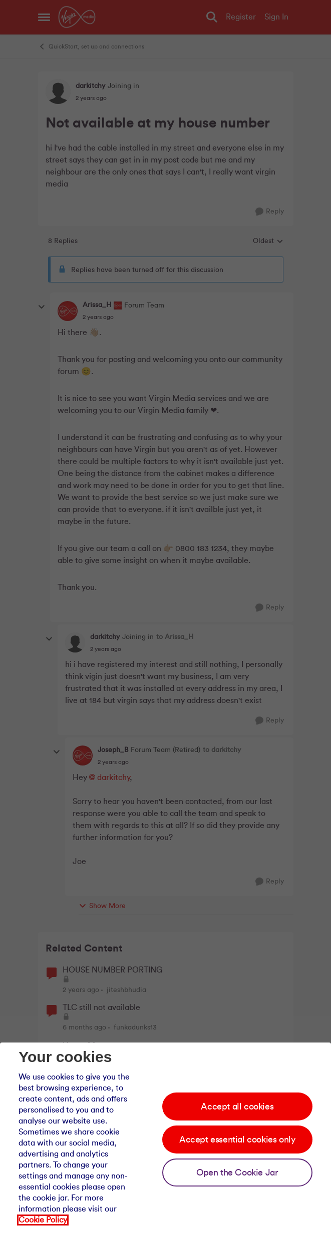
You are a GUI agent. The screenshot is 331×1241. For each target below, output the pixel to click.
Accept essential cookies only (237, 1139)
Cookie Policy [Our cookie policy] (43, 1220)
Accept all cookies (237, 1106)
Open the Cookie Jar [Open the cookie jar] (237, 1172)
